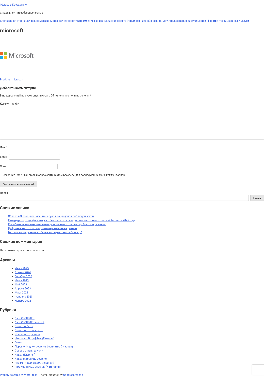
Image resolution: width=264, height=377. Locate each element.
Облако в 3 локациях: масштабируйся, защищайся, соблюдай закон (51, 216)
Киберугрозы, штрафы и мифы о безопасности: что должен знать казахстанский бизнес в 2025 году (71, 220)
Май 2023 (21, 284)
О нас (18, 342)
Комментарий (9, 103)
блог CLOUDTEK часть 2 (29, 322)
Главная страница (17, 20)
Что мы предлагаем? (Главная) (34, 362)
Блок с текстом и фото (29, 330)
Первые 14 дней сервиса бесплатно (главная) (44, 346)
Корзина (34, 20)
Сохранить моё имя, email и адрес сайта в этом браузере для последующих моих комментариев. (64, 175)
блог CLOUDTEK (25, 318)
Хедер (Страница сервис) (31, 358)
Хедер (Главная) (25, 354)
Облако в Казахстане (13, 4)
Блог (3, 20)
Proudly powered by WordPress (19, 374)
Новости (71, 20)
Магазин (44, 20)
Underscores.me (73, 374)
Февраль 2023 (24, 296)
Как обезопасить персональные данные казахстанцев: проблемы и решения (57, 224)
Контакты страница (27, 334)
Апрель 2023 (23, 288)
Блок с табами (24, 326)
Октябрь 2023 (23, 276)
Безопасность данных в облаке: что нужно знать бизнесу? (45, 232)
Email (4, 156)
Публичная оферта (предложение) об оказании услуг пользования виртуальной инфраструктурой (164, 20)
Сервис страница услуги (30, 350)
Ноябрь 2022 (23, 300)
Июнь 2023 (22, 280)
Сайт (3, 166)
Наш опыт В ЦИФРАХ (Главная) (34, 338)
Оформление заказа (90, 20)
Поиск (4, 192)
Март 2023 (21, 292)
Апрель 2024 (23, 272)
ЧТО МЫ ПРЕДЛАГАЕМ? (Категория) (38, 366)
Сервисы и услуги (238, 20)
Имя (3, 147)
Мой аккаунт (58, 20)
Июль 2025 (22, 268)
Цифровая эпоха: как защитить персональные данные (42, 228)
